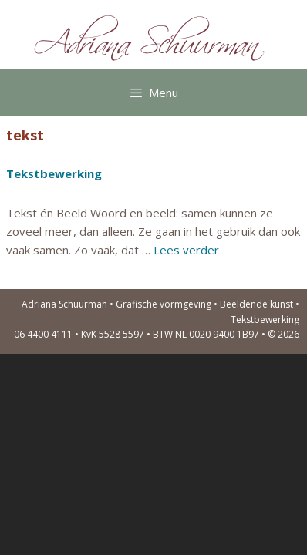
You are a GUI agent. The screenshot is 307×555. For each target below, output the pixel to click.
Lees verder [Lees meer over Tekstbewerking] (186, 249)
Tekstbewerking (54, 173)
